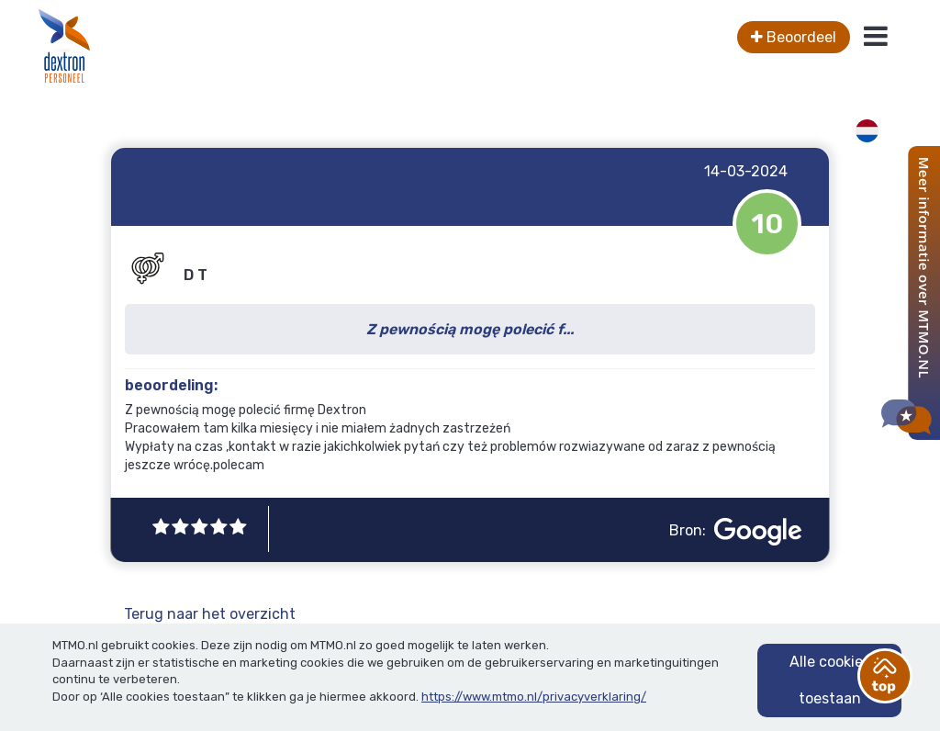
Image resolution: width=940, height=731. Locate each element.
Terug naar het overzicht (210, 614)
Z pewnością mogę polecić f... (470, 329)
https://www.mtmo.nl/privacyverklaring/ (533, 696)
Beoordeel (793, 37)
